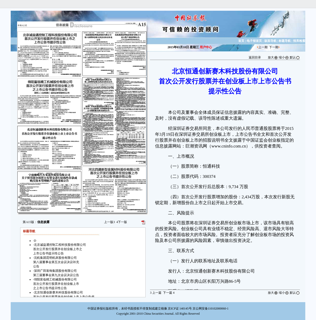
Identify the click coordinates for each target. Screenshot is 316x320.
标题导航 (285, 41)
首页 (241, 41)
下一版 (121, 222)
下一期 (273, 47)
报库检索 (299, 41)
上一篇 (155, 292)
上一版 (109, 222)
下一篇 (168, 292)
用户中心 (206, 47)
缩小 (284, 57)
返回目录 (255, 57)
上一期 (263, 47)
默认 (295, 57)
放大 (273, 57)
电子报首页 (254, 41)
